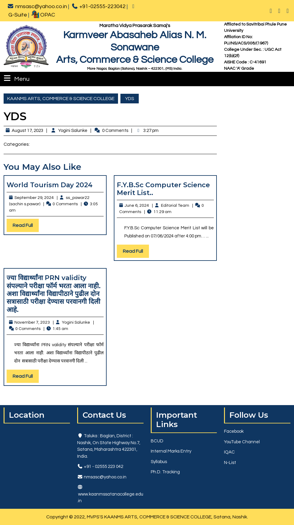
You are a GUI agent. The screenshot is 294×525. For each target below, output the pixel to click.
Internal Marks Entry (171, 451)
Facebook (234, 431)
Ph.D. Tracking (165, 472)
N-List (230, 462)
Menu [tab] (15, 78)
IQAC (229, 452)
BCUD (157, 441)
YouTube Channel (242, 442)
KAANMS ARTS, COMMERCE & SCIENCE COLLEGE (60, 98)
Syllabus (159, 461)
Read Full (26, 226)
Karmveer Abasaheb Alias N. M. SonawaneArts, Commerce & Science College (135, 47)
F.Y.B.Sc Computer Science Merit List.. (163, 189)
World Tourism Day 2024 (49, 185)
